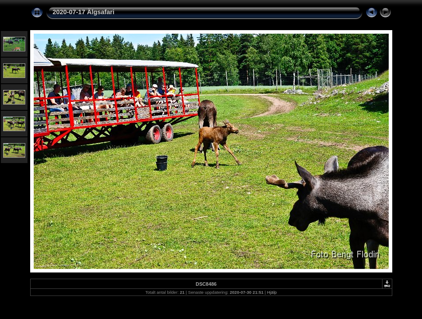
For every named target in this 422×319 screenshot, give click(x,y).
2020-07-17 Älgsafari (83, 12)
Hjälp (272, 292)
